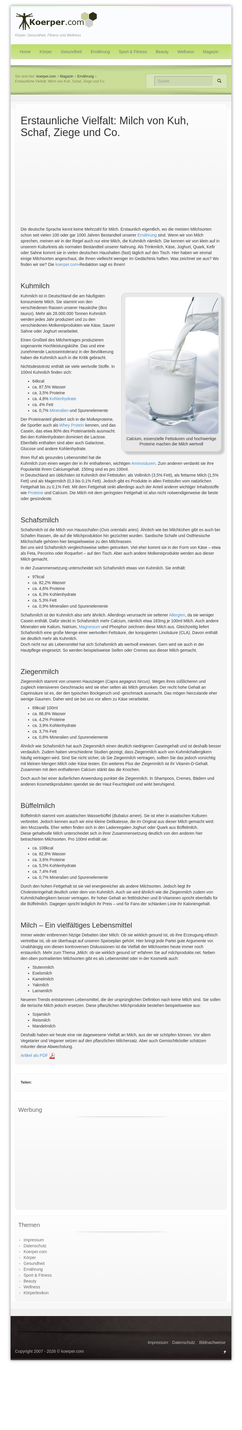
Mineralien (59, 410)
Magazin (210, 51)
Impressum (34, 1240)
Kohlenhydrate (62, 398)
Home (25, 51)
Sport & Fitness (133, 51)
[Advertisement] (121, 182)
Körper (45, 51)
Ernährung (100, 51)
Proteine (35, 492)
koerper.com (46, 76)
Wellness (186, 51)
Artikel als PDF (38, 1055)
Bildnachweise (212, 1342)
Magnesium (89, 626)
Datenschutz (35, 1245)
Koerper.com (35, 1251)
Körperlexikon (36, 1292)
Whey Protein (71, 425)
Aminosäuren (143, 463)
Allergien (177, 615)
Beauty (162, 51)
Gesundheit (71, 51)
